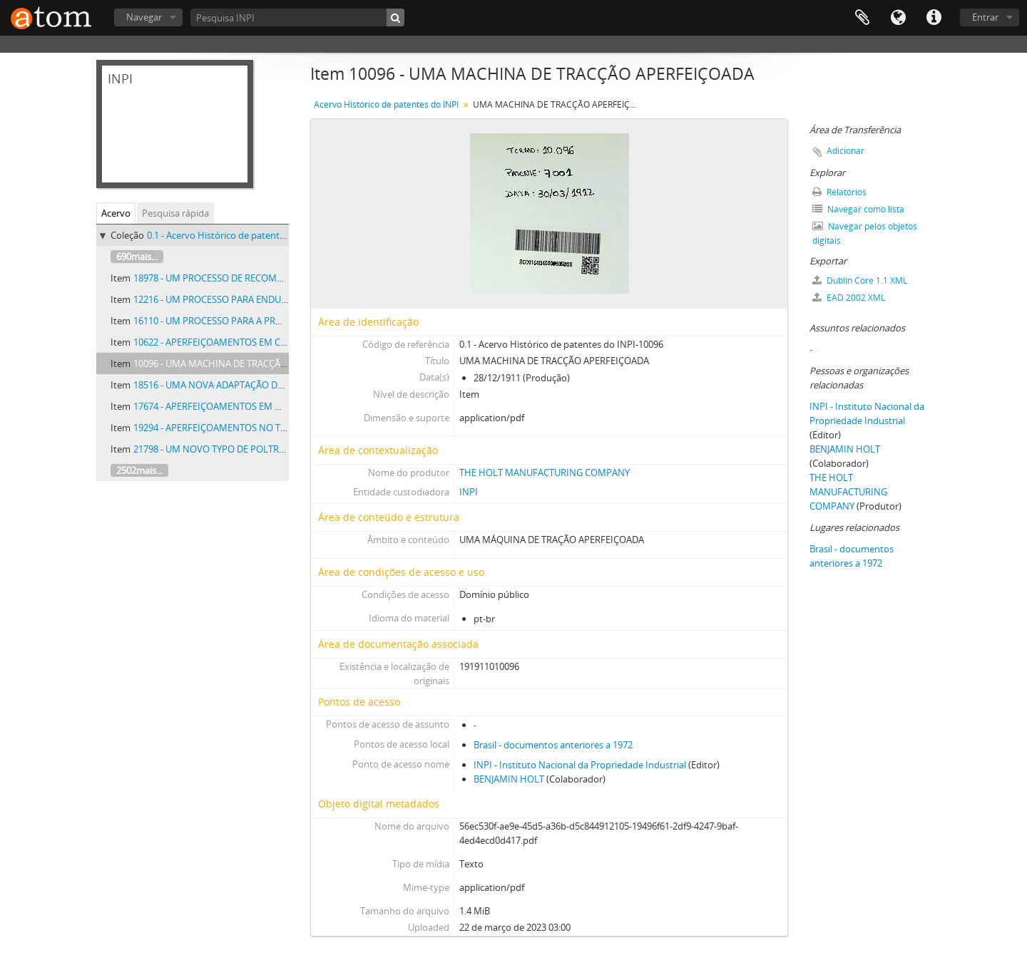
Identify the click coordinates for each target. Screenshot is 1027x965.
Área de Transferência (862, 18)
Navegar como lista (858, 209)
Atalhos (933, 18)
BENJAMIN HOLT (509, 779)
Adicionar (845, 151)
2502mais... (139, 470)
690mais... (137, 256)
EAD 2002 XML (848, 297)
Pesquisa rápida (175, 213)
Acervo (116, 213)
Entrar (985, 17)
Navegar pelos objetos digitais (864, 233)
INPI (468, 491)
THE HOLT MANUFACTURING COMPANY (544, 472)
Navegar (144, 17)
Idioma (898, 18)
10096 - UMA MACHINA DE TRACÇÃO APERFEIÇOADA (244, 363)
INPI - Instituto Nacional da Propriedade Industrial (580, 764)
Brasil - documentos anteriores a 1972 (553, 744)
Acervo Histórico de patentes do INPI (386, 104)
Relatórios (839, 192)
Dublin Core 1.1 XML (859, 280)
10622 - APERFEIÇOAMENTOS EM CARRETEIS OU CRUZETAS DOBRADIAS (283, 342)
